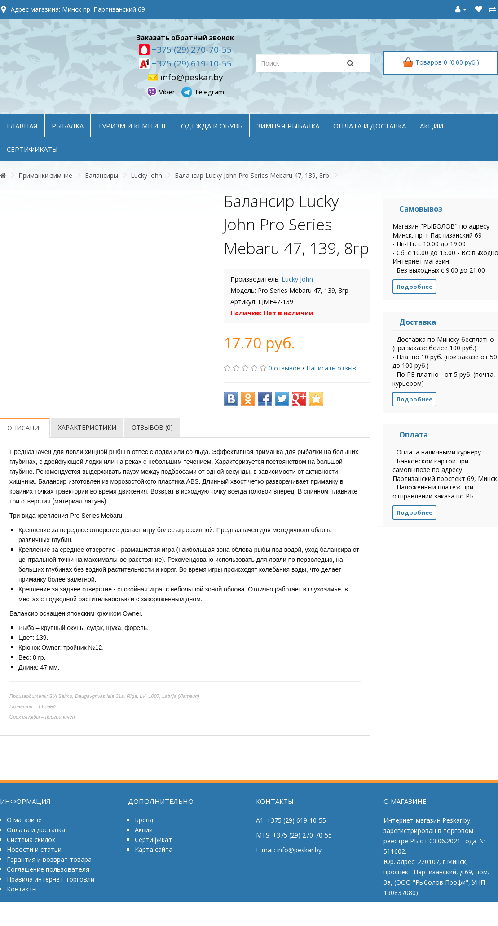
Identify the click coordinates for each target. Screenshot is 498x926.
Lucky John (146, 175)
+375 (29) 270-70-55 (191, 49)
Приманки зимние (45, 175)
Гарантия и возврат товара (49, 859)
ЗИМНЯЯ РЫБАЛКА (287, 125)
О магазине (24, 820)
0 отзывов (284, 368)
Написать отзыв (331, 368)
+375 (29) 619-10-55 (191, 63)
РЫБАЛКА (68, 125)
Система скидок (31, 839)
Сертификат (153, 839)
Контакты (22, 889)
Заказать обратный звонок (185, 37)
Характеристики (87, 427)
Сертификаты (32, 149)
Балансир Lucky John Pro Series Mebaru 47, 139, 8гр (252, 175)
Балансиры (101, 175)
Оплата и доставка (36, 829)
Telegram (202, 91)
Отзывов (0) (152, 427)
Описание (25, 427)
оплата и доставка (369, 125)
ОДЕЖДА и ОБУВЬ (211, 125)
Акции (144, 829)
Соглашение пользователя (48, 869)
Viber (161, 91)
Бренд (144, 820)
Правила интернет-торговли (50, 879)
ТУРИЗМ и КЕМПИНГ (132, 125)
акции (431, 125)
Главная (22, 125)
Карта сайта (153, 849)
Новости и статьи (34, 849)
